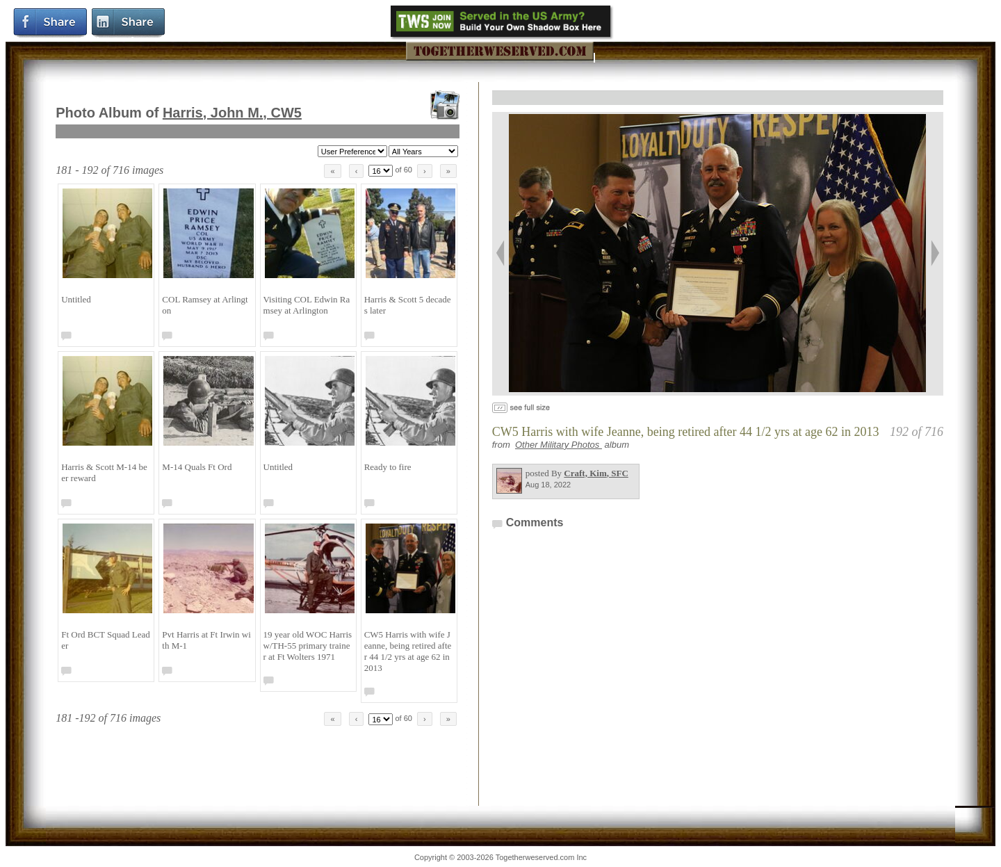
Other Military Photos (558, 444)
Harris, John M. (232, 112)
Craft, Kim (596, 473)
